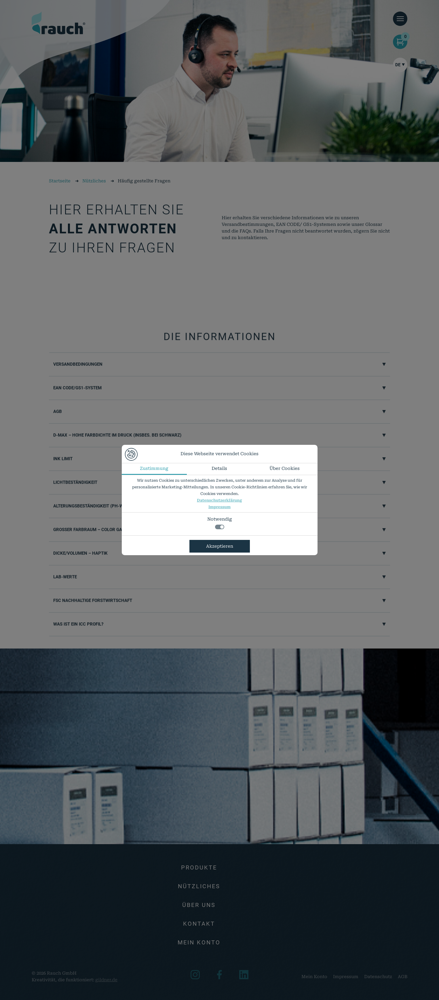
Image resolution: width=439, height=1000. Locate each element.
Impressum (219, 507)
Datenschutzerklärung (219, 500)
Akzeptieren (219, 546)
